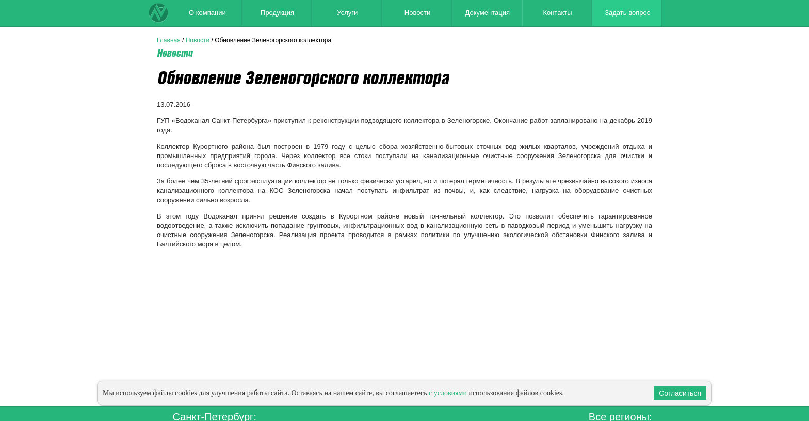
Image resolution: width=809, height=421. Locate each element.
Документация (487, 13)
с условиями (448, 393)
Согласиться (680, 393)
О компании (207, 13)
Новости (417, 13)
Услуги (347, 13)
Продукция (277, 13)
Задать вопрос (627, 13)
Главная (169, 40)
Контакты (557, 13)
